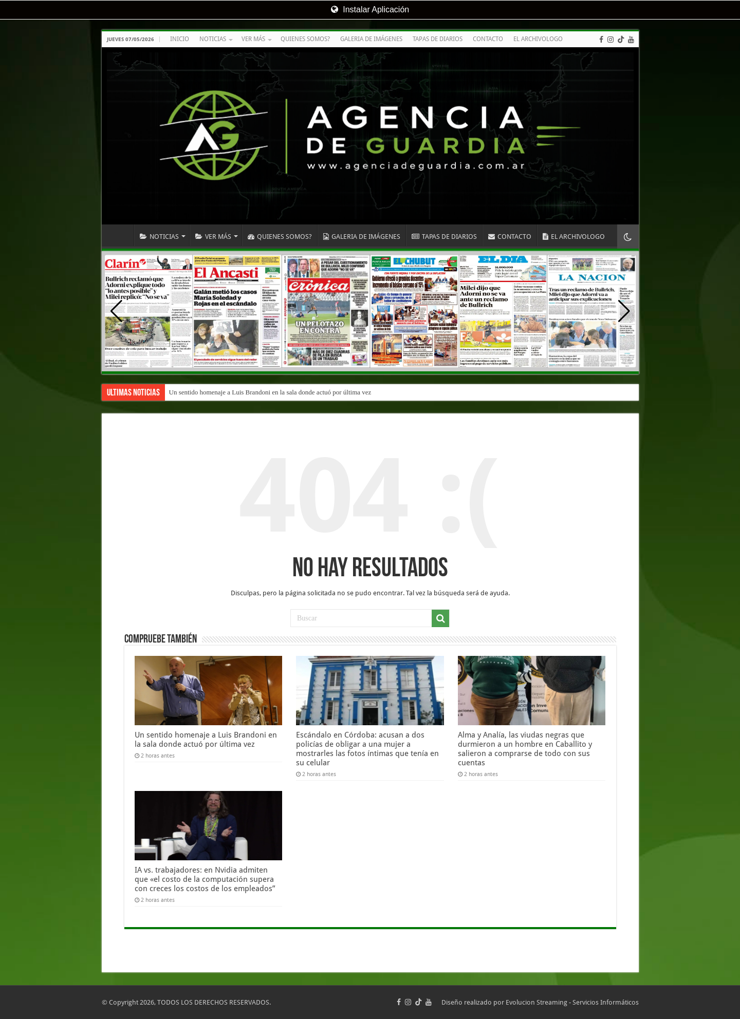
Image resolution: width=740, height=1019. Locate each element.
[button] (624, 311)
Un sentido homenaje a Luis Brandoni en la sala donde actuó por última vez (270, 392)
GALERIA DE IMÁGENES (371, 39)
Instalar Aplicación (370, 9)
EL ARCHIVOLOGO (538, 39)
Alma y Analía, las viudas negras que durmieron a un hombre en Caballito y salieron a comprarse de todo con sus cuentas (525, 748)
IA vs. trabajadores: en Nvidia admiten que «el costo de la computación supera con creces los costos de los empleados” (205, 879)
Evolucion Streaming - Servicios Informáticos (572, 1002)
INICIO (179, 39)
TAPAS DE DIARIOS (437, 39)
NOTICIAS (212, 39)
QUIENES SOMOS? (305, 39)
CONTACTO (488, 39)
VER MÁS (253, 39)
